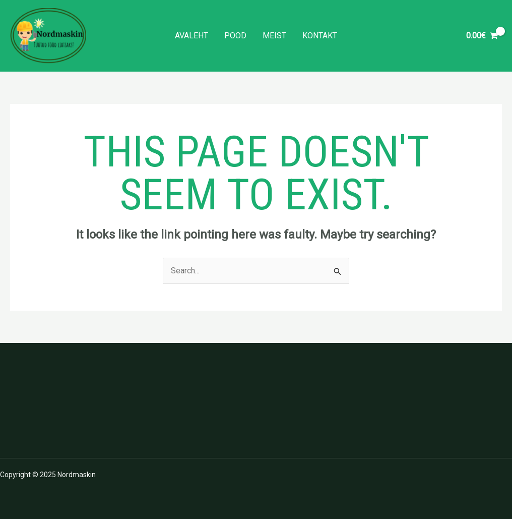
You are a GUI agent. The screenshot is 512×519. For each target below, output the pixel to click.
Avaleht (191, 35)
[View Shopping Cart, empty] (482, 36)
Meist (274, 35)
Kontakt (319, 35)
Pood (235, 35)
